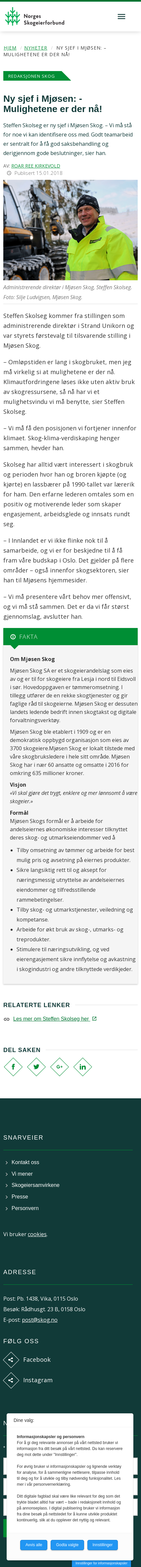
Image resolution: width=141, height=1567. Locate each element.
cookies (37, 1234)
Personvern (25, 1208)
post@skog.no (40, 1319)
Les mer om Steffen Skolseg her (54, 1019)
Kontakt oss (25, 1162)
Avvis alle (33, 1545)
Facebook (37, 1359)
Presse (20, 1196)
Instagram (38, 1380)
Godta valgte (67, 1545)
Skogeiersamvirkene (36, 1185)
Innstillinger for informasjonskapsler (101, 1563)
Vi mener (22, 1174)
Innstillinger (103, 1545)
